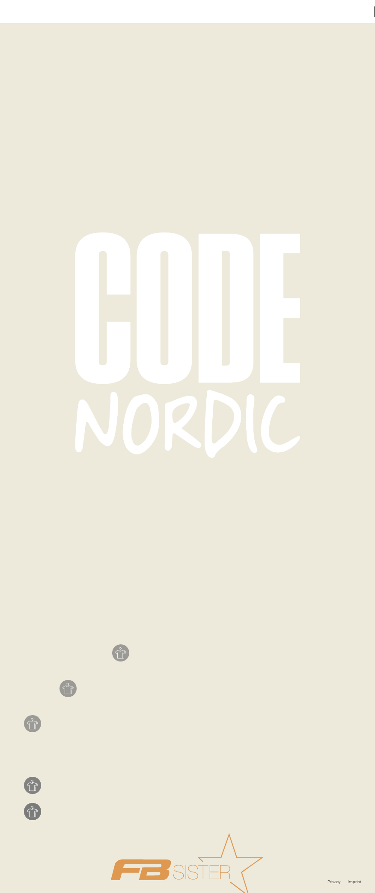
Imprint (354, 881)
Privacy (334, 881)
